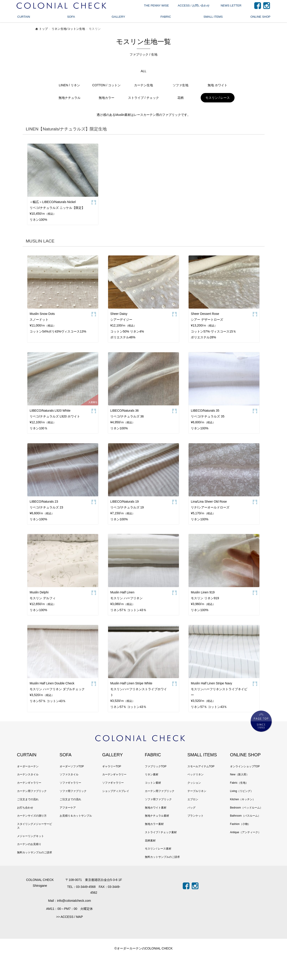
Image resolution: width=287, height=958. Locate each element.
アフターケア (68, 807)
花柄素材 (150, 840)
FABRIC (166, 16)
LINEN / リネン (69, 85)
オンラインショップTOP (245, 766)
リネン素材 (151, 774)
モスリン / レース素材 (158, 848)
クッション (194, 782)
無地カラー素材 (154, 824)
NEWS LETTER (231, 5)
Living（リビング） (241, 791)
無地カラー (106, 97)
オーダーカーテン (28, 766)
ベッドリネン (195, 774)
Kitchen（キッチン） (242, 799)
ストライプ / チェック (143, 97)
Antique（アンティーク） (245, 832)
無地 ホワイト (217, 85)
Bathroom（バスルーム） (245, 815)
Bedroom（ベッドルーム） (246, 807)
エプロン (192, 799)
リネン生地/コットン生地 (68, 28)
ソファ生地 (180, 85)
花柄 (180, 97)
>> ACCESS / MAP (69, 917)
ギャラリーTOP (111, 766)
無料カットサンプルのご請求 (34, 852)
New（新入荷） (239, 774)
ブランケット (195, 815)
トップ (41, 29)
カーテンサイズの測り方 (32, 815)
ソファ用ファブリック (73, 791)
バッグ (191, 807)
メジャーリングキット (30, 836)
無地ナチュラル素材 (157, 815)
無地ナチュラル (69, 97)
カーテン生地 (143, 85)
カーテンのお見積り (29, 844)
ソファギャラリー (70, 782)
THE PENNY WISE (156, 5)
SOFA (71, 16)
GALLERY (118, 16)
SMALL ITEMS (213, 16)
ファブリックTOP (155, 766)
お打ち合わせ (25, 807)
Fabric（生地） (239, 782)
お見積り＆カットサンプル (76, 815)
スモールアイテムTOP (200, 766)
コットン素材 (153, 782)
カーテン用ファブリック (32, 791)
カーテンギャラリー (29, 782)
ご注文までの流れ (28, 799)
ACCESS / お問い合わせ (194, 5)
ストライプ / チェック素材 (161, 832)
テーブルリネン (196, 791)
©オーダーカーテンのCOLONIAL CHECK (143, 948)
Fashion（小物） (240, 824)
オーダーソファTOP (72, 766)
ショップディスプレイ (115, 791)
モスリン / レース (217, 97)
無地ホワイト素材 (155, 807)
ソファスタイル (69, 774)
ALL (143, 71)
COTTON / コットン (106, 85)
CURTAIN (23, 16)
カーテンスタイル (28, 774)
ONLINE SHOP (260, 16)
